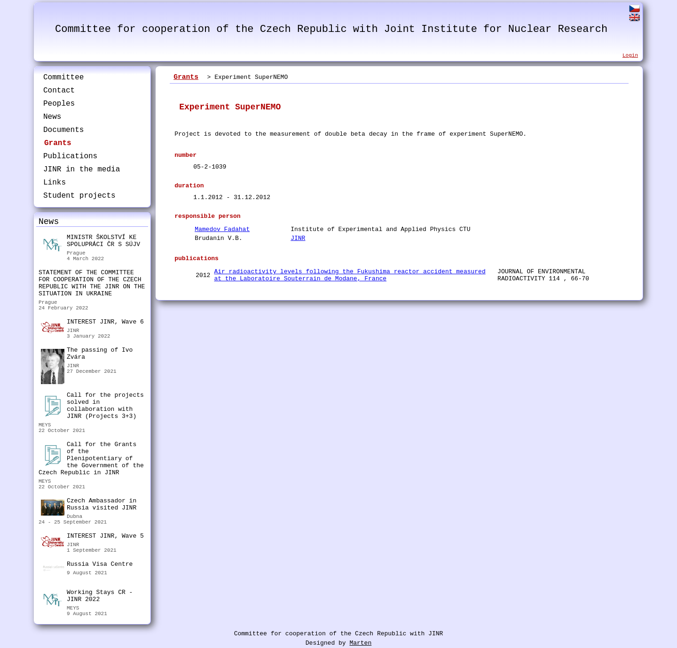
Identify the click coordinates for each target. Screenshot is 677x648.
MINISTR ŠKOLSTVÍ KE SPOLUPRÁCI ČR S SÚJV (90, 242)
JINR (298, 238)
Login (630, 55)
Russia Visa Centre (87, 565)
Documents (63, 130)
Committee (63, 77)
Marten (360, 643)
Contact (59, 90)
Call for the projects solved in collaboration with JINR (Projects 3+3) (92, 406)
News (52, 117)
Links (54, 182)
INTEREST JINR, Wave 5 (92, 537)
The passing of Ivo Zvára (87, 355)
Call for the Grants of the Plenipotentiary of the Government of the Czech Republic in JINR (91, 458)
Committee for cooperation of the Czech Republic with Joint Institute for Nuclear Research (331, 29)
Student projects (79, 196)
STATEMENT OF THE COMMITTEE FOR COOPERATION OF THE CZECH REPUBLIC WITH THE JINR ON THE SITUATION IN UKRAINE (92, 283)
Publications (70, 156)
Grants (57, 143)
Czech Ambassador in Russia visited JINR (88, 505)
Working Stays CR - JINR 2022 (87, 597)
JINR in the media (81, 169)
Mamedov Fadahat (222, 229)
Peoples (59, 104)
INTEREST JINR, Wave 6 (92, 323)
